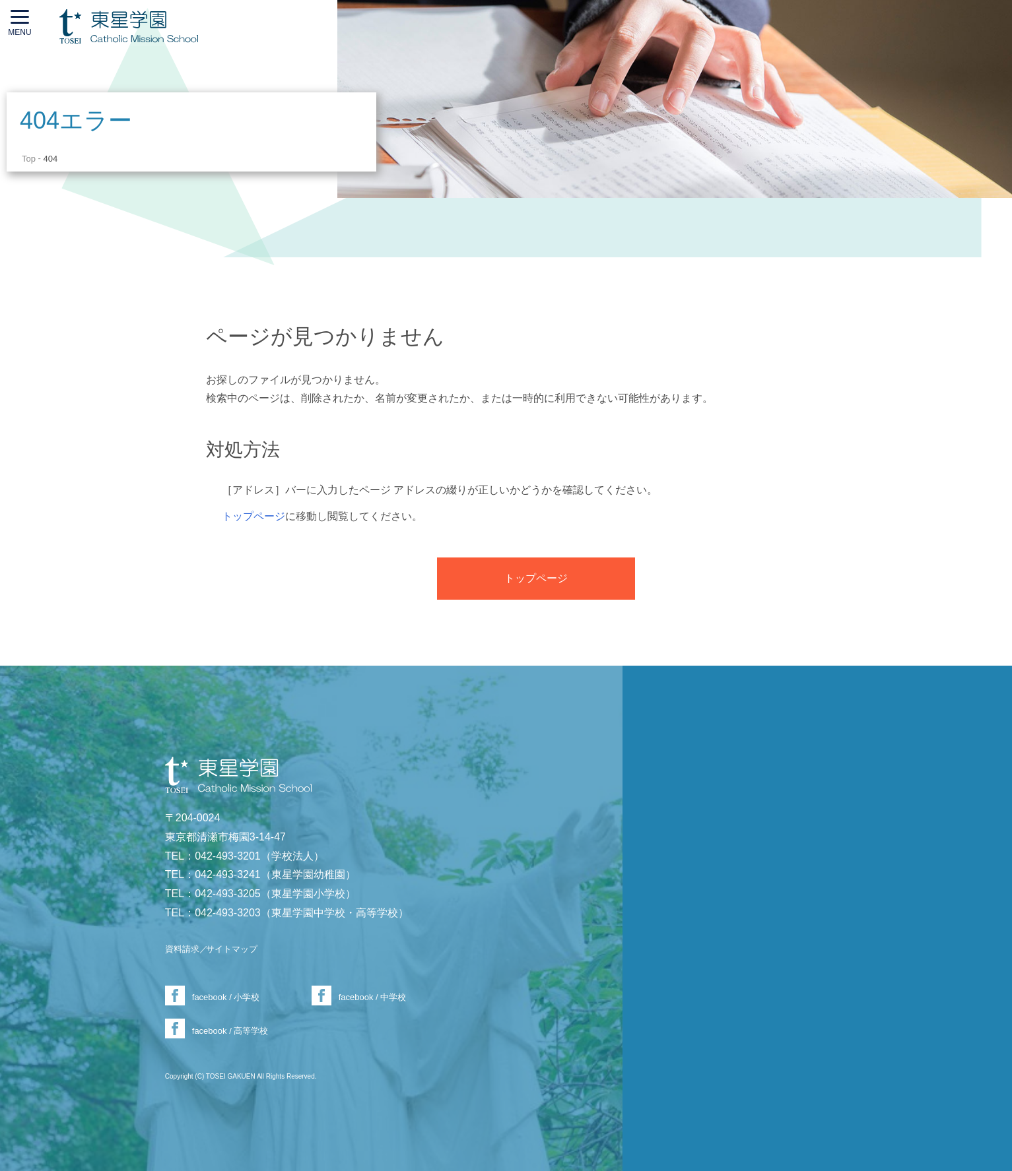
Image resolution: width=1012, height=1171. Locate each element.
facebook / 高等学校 (230, 1031)
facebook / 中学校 (373, 997)
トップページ (253, 516)
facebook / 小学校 (226, 997)
